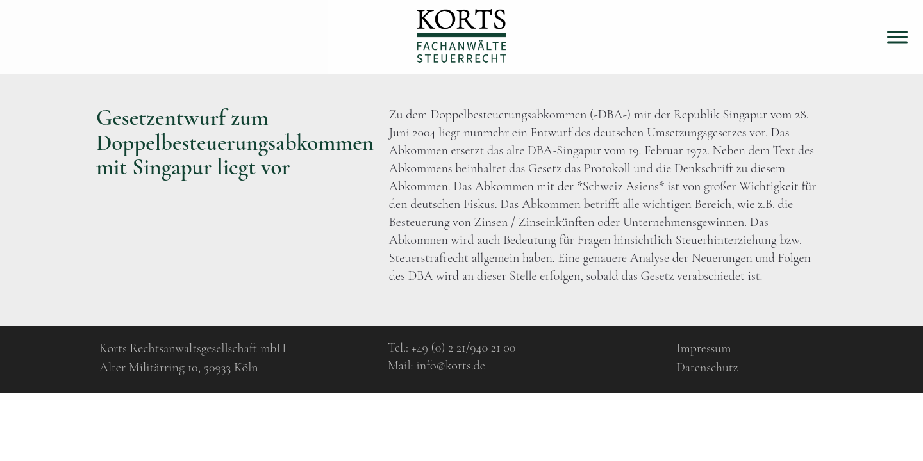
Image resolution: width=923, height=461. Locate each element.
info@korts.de (450, 365)
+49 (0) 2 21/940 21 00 (464, 347)
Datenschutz (707, 367)
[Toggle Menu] (897, 37)
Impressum (703, 348)
